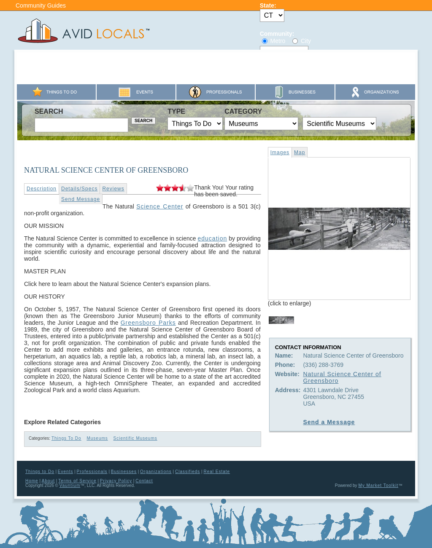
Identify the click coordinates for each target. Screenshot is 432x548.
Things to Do (39, 471)
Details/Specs (79, 189)
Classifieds (187, 471)
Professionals (92, 471)
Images (279, 152)
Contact (144, 480)
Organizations (156, 471)
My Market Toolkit (378, 485)
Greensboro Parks (148, 322)
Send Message (80, 199)
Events (65, 471)
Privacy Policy (116, 480)
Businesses (124, 471)
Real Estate (216, 471)
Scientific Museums (135, 438)
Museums (97, 438)
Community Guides (41, 5)
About (48, 480)
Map (299, 152)
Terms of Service (77, 480)
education (212, 238)
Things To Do (66, 438)
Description (42, 189)
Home (31, 480)
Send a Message (329, 422)
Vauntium (70, 485)
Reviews (113, 189)
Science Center (159, 206)
